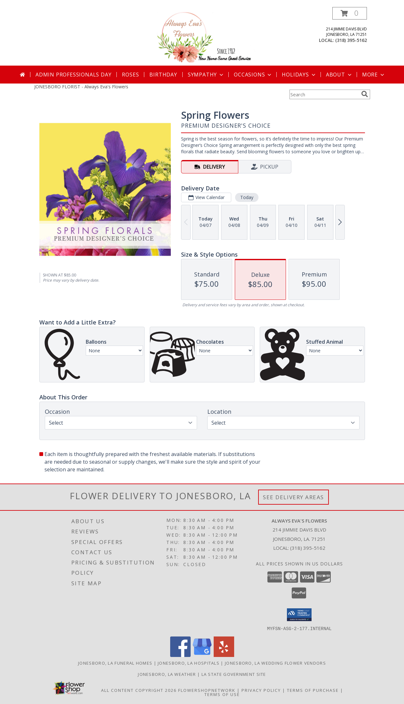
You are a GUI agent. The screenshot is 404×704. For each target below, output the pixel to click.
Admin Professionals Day (73, 74)
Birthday (163, 74)
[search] (365, 94)
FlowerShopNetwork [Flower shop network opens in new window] (206, 690)
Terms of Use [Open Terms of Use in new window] (222, 694)
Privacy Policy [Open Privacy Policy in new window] (261, 690)
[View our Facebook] (180, 655)
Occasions (253, 74)
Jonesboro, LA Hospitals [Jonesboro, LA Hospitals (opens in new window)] (188, 663)
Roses (130, 74)
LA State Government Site (234, 674)
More (373, 74)
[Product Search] (324, 94)
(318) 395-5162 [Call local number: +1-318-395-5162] (351, 40)
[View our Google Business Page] (202, 655)
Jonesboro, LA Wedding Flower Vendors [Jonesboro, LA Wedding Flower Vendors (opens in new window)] (275, 663)
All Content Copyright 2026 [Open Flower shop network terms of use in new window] (139, 690)
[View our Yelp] (224, 655)
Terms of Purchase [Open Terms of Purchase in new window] (313, 690)
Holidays (299, 74)
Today (246, 197)
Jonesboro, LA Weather (167, 674)
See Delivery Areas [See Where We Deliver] (293, 497)
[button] (349, 13)
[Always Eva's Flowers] (202, 36)
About (339, 74)
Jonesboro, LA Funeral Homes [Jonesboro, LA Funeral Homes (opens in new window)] (115, 663)
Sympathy (206, 74)
